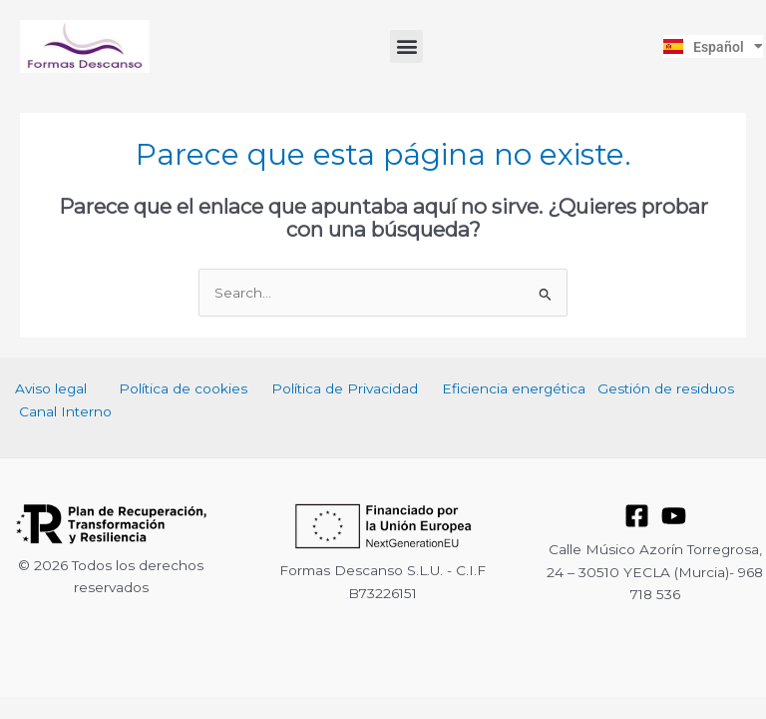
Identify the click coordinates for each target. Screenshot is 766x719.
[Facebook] (636, 515)
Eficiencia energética (513, 388)
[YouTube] (673, 515)
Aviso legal (51, 388)
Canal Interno (65, 411)
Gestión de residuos (665, 388)
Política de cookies (183, 388)
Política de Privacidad (344, 388)
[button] (406, 46)
